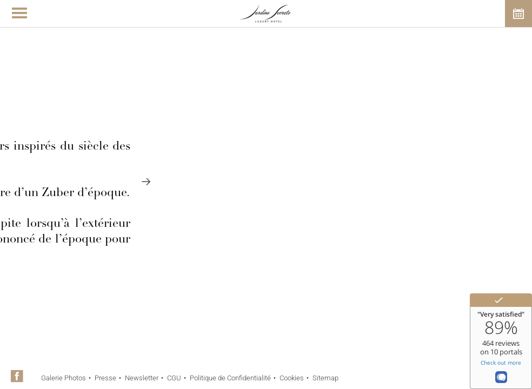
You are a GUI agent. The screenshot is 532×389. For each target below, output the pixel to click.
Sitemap (325, 378)
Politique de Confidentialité (230, 378)
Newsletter (141, 378)
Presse (105, 378)
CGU (174, 378)
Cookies (292, 378)
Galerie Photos (63, 378)
